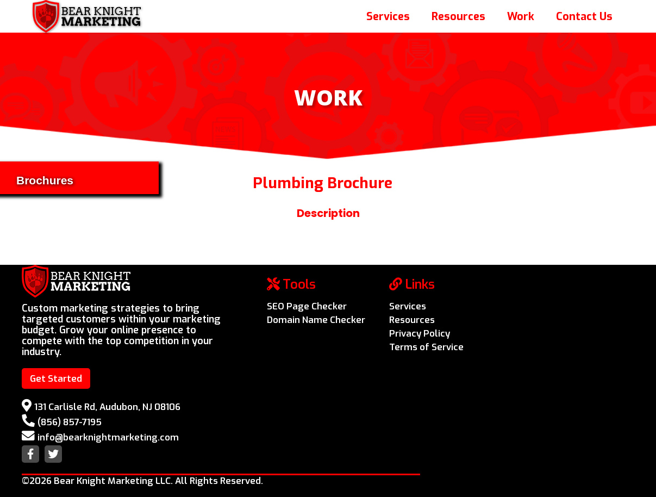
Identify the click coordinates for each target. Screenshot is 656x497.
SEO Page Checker (307, 306)
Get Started (56, 378)
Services (388, 16)
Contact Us (584, 16)
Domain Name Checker (316, 319)
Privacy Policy (419, 333)
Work (520, 16)
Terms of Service (426, 346)
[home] (87, 16)
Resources (458, 16)
